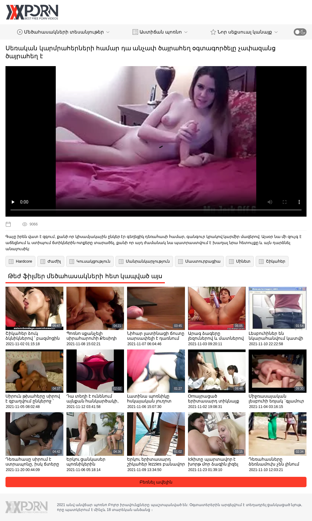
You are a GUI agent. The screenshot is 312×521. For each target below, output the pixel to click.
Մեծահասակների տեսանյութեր (63, 32)
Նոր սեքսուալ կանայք (244, 32)
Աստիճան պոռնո (160, 32)
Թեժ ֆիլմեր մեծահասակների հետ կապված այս (85, 276)
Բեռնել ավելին (156, 482)
